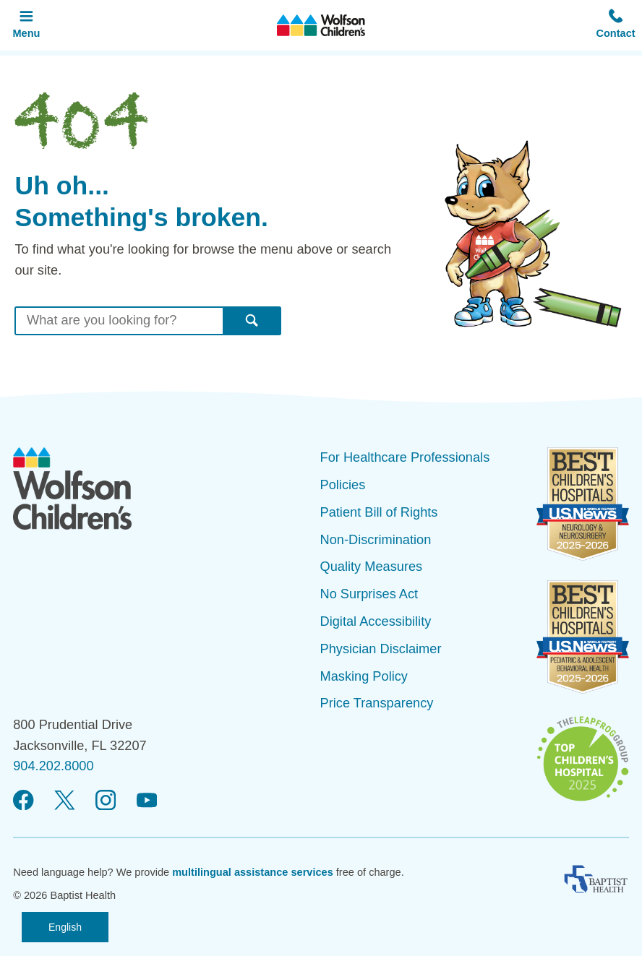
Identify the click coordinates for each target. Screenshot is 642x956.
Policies (343, 485)
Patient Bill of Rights (379, 512)
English (65, 927)
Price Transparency (377, 703)
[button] (615, 25)
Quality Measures (371, 566)
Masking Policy (364, 676)
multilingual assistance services (252, 872)
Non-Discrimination (376, 540)
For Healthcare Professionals (405, 457)
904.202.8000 (53, 766)
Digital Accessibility (376, 621)
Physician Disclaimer (381, 649)
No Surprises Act (369, 594)
